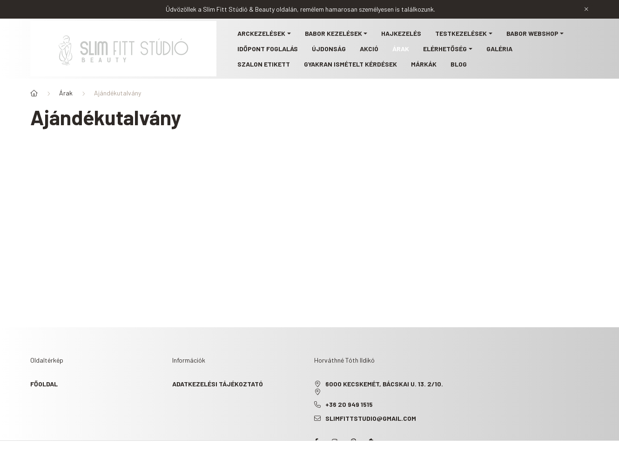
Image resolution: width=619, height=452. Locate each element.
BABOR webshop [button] (532, 33)
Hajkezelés (401, 33)
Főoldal (44, 384)
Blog (459, 64)
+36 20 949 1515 (349, 404)
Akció (369, 49)
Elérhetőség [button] (445, 49)
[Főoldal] (34, 93)
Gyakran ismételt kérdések (350, 64)
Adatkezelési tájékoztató (217, 384)
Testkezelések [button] (461, 33)
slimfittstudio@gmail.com (370, 418)
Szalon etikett (263, 64)
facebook (316, 441)
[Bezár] (586, 9)
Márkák (424, 64)
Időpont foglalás (267, 49)
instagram (334, 441)
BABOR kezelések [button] (333, 33)
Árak (400, 49)
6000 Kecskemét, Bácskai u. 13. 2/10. (384, 384)
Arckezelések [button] (261, 33)
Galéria (499, 49)
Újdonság (329, 49)
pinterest (353, 441)
